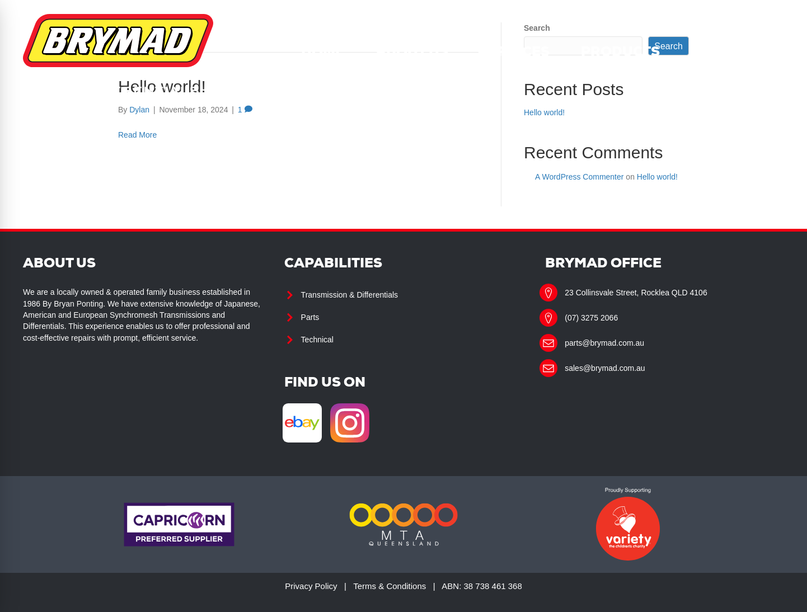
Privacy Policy (311, 586)
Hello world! (544, 112)
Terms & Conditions (389, 586)
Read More (137, 134)
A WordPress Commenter (579, 176)
